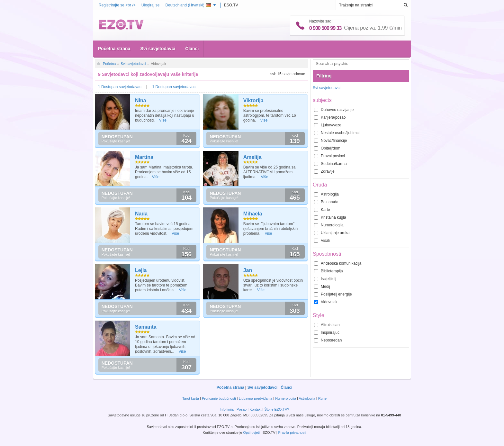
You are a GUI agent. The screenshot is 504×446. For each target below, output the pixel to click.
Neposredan (331, 340)
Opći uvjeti (251, 432)
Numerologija (332, 225)
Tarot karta (190, 398)
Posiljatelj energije (336, 294)
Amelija (252, 157)
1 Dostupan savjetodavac (120, 87)
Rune (322, 398)
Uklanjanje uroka (335, 233)
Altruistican (330, 325)
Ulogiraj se (150, 5)
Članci (192, 48)
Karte (325, 209)
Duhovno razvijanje (337, 109)
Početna (109, 64)
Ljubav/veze (331, 125)
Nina (140, 100)
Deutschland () (188, 5)
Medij (325, 286)
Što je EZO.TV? (276, 409)
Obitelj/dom (330, 148)
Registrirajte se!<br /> (117, 5)
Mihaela (252, 213)
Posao (242, 409)
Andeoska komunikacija (341, 263)
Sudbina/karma (334, 163)
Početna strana (114, 48)
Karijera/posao (333, 117)
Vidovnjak (329, 302)
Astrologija (330, 194)
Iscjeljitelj (328, 279)
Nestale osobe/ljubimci (340, 133)
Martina (144, 157)
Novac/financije (334, 140)
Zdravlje (328, 171)
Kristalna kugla (333, 217)
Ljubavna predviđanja (256, 398)
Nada (141, 213)
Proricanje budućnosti (219, 398)
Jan (247, 270)
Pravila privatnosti (292, 432)
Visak (325, 240)
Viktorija (253, 100)
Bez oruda (329, 202)
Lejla (141, 270)
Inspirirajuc (330, 332)
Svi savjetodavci (157, 48)
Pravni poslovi (333, 156)
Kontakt (255, 409)
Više (162, 120)
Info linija (227, 409)
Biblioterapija (332, 271)
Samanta (146, 327)
